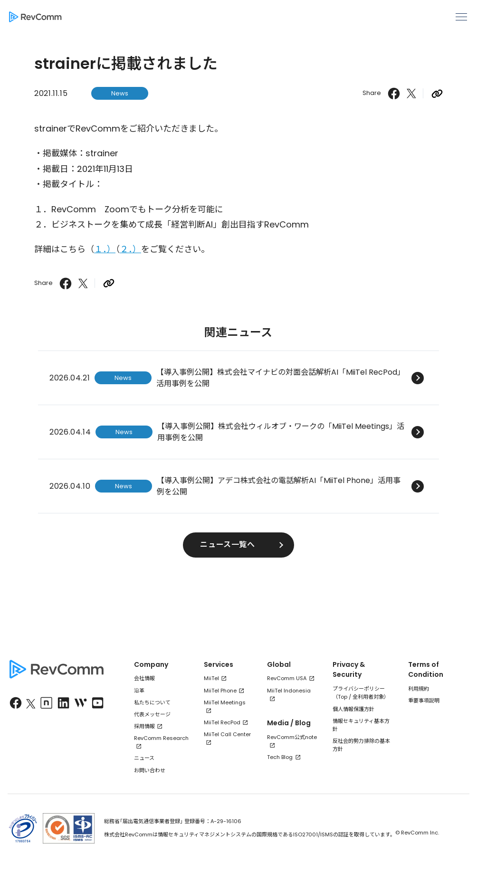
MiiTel (211, 678)
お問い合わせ (149, 770)
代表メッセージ (152, 714)
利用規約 (418, 688)
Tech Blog (280, 757)
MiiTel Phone (220, 690)
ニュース (144, 758)
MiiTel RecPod (222, 722)
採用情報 (144, 726)
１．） (104, 249)
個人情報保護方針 (353, 709)
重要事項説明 (423, 700)
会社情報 (144, 678)
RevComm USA (286, 678)
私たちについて (152, 702)
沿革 (139, 690)
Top (342, 697)
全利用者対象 (368, 697)
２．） (130, 249)
